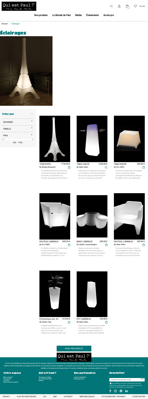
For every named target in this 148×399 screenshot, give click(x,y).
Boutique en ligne (45, 377)
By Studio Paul (45, 322)
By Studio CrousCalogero (87, 244)
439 (141, 164)
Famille (7, 129)
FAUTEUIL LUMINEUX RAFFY (49, 242)
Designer (8, 122)
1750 (20, 142)
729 (103, 319)
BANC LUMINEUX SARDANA (84, 242)
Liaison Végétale (80, 377)
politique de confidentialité (117, 385)
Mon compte (8, 377)
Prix (5, 135)
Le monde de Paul (45, 379)
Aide (55, 396)
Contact (6, 380)
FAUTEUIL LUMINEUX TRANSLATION (123, 242)
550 (103, 241)
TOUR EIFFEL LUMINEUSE (45, 165)
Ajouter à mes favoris (26, 396)
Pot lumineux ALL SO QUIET (48, 320)
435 (14, 142)
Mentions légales (87, 396)
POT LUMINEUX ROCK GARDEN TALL (86, 320)
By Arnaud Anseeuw (47, 167)
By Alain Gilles (82, 167)
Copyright (68, 396)
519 (66, 319)
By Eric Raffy (119, 167)
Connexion (7, 379)
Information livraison (10, 382)
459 (141, 241)
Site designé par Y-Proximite (113, 396)
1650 (102, 164)
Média (41, 380)
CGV (44, 396)
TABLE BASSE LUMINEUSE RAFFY (122, 165)
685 (66, 241)
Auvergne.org (79, 379)
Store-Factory (139, 396)
